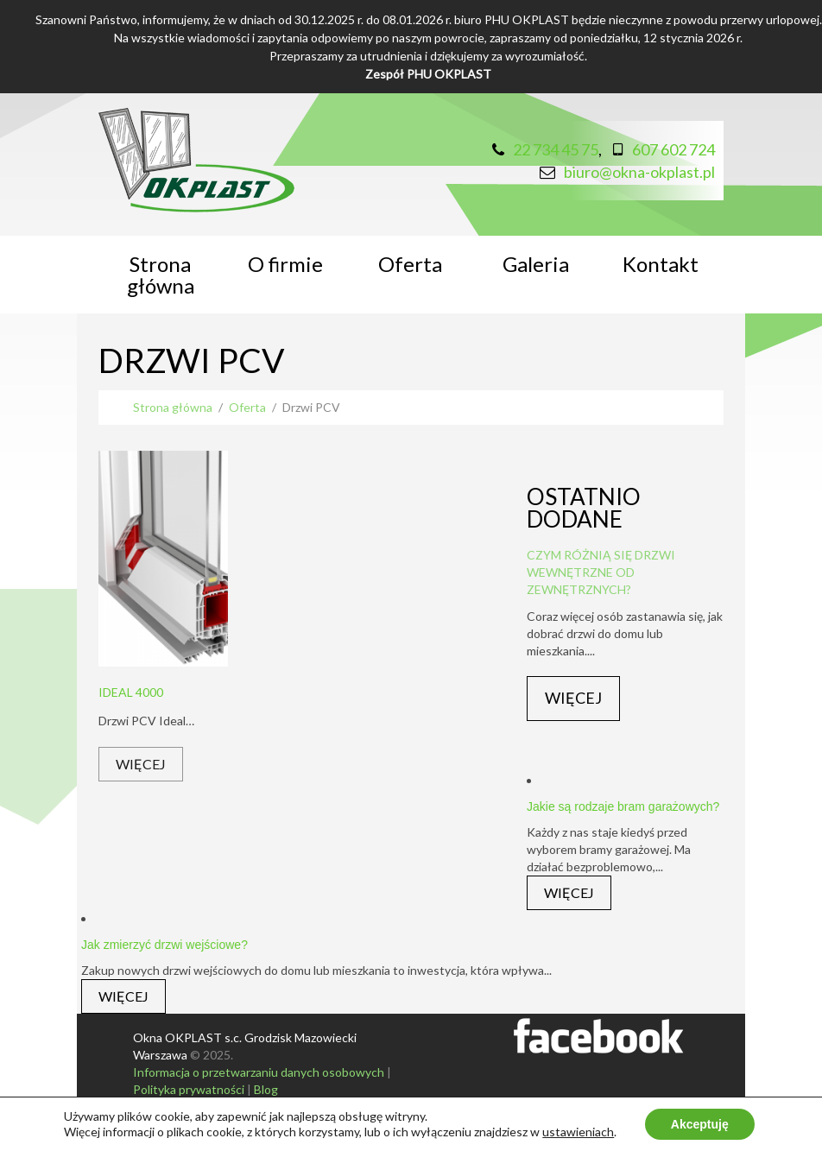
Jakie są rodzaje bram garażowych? (623, 806)
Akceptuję (700, 1124)
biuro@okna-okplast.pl (639, 171)
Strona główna (160, 274)
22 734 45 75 (555, 149)
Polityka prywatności (188, 1089)
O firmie (285, 263)
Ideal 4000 (130, 692)
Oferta (410, 263)
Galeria (536, 263)
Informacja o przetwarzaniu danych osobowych (258, 1072)
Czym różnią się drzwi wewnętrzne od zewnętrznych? (601, 572)
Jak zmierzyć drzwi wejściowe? (164, 945)
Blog (266, 1089)
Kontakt (661, 263)
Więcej (141, 764)
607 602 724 (673, 149)
